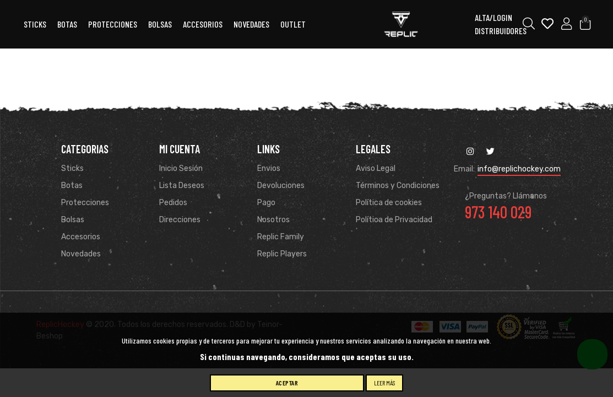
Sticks (35, 24)
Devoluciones (281, 185)
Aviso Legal (375, 168)
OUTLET (293, 24)
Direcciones (179, 219)
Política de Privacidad (394, 219)
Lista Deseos (181, 185)
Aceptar (287, 383)
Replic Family (280, 237)
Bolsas (160, 24)
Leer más (384, 383)
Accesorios (80, 237)
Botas (67, 24)
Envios (268, 168)
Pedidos (173, 202)
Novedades (251, 24)
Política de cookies (389, 202)
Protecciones (112, 24)
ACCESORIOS (203, 24)
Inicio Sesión (181, 168)
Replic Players (282, 254)
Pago (266, 202)
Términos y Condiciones (398, 185)
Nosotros (273, 219)
